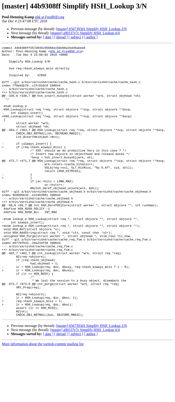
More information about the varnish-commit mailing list (43, 398)
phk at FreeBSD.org (49, 17)
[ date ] (48, 37)
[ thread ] (61, 37)
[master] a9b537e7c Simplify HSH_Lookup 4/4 (85, 33)
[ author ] (91, 37)
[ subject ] (76, 37)
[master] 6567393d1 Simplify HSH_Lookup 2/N (91, 29)
